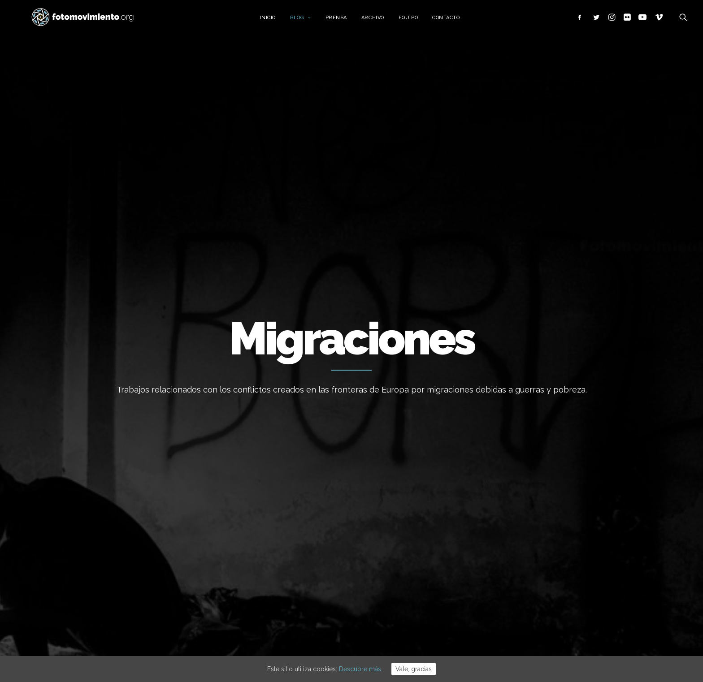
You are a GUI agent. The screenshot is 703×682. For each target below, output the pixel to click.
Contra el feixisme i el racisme (405, 507)
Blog (311, 21)
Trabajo (509, 473)
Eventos (510, 569)
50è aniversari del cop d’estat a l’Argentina (407, 572)
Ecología (511, 459)
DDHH (507, 555)
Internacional (517, 500)
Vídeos (508, 582)
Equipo (419, 21)
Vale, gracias (413, 669)
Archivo (384, 21)
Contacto (457, 21)
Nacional (511, 487)
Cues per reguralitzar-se (397, 459)
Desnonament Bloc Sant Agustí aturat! (407, 537)
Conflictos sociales (526, 541)
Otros (506, 609)
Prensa (347, 21)
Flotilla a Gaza (381, 483)
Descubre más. (360, 669)
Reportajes (514, 596)
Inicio (278, 21)
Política (509, 527)
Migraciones (516, 514)
